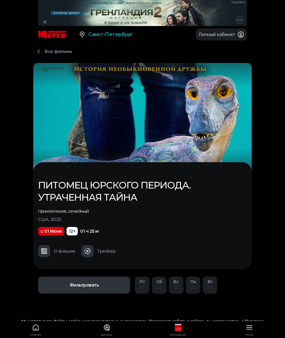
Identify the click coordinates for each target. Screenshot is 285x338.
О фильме (56, 251)
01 (176, 284)
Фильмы (107, 329)
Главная (35, 329)
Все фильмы (58, 51)
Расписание (178, 329)
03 (210, 284)
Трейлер (98, 251)
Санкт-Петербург (106, 34)
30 (142, 284)
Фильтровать (84, 285)
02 (193, 284)
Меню (249, 329)
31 (159, 284)
